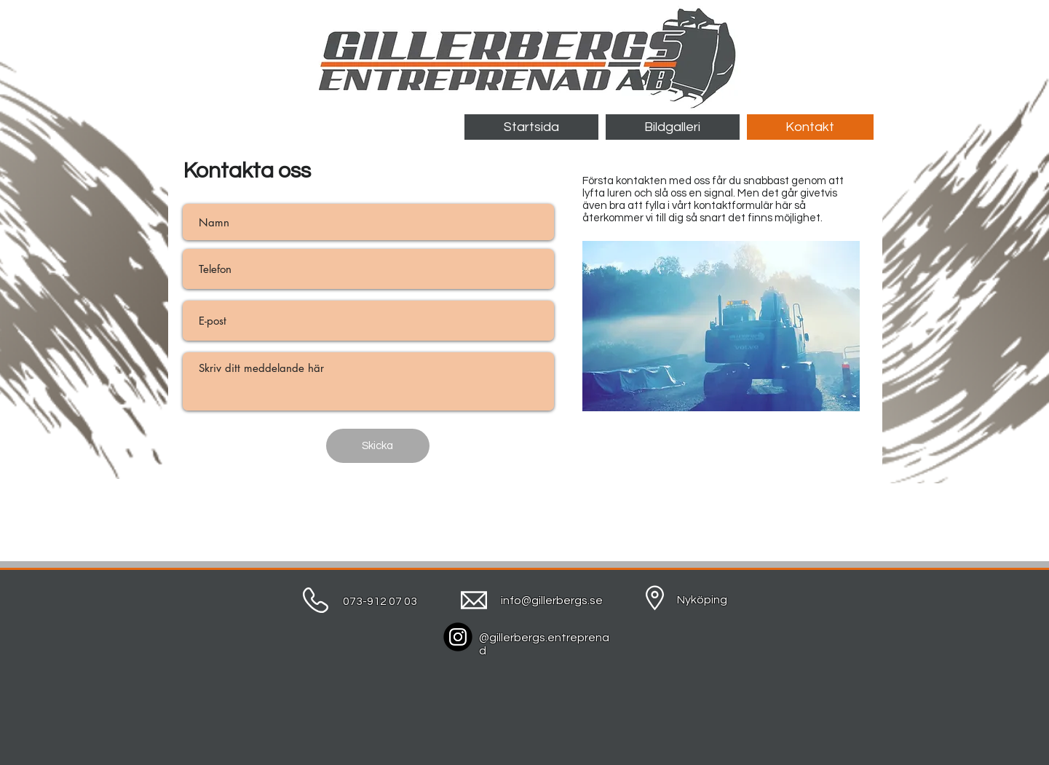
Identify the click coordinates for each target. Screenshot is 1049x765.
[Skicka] (378, 446)
